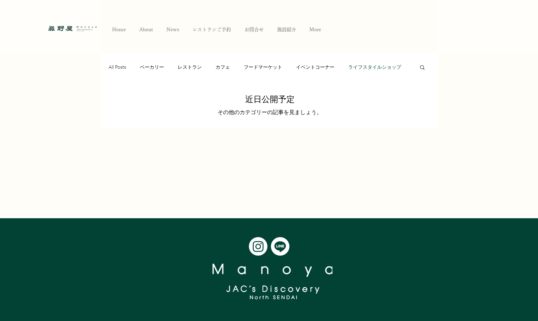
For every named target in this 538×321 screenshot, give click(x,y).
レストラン (190, 67)
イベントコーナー (315, 67)
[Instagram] (258, 246)
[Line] (280, 246)
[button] (422, 67)
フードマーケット (263, 67)
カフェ (223, 67)
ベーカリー (152, 67)
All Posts (117, 67)
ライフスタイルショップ (374, 67)
